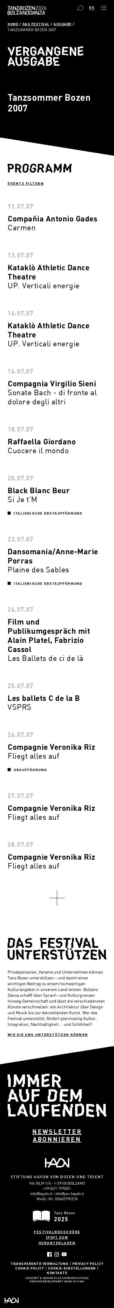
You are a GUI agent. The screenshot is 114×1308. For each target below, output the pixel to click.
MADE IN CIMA (74, 1282)
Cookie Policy (29, 1268)
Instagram (56, 1254)
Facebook (49, 1254)
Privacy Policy (87, 1263)
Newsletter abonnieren (57, 1135)
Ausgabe (62, 24)
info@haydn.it (41, 1193)
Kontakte (57, 1272)
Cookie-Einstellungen (72, 1268)
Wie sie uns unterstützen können (48, 1034)
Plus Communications (71, 1278)
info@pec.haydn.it (69, 1193)
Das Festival (36, 24)
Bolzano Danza (40, 8)
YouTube (64, 1254)
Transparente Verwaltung (39, 1263)
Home (13, 24)
